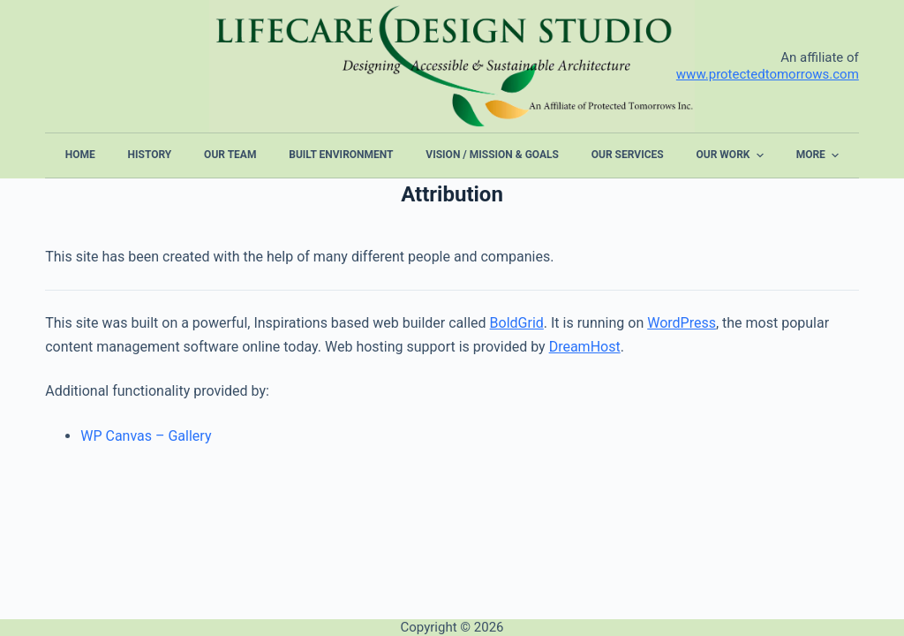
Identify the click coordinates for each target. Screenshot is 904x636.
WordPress (681, 322)
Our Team (230, 154)
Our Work (732, 155)
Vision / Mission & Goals (492, 154)
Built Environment (341, 154)
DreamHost (585, 346)
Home (80, 154)
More (820, 155)
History (150, 154)
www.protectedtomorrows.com (767, 74)
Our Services (627, 154)
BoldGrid (517, 322)
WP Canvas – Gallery (145, 436)
